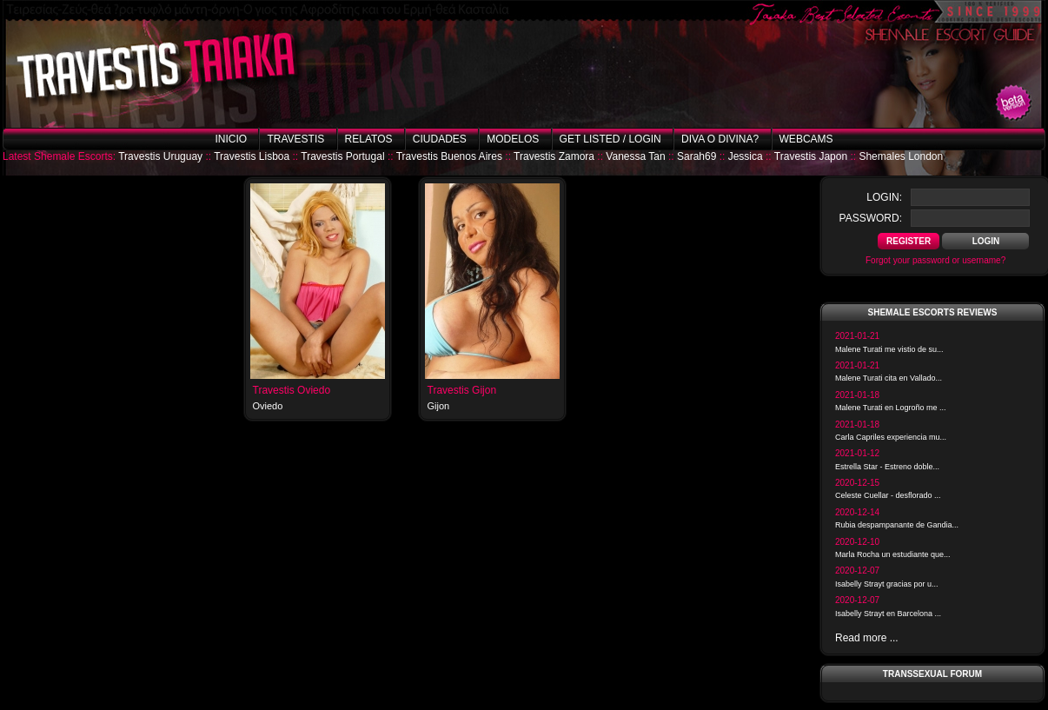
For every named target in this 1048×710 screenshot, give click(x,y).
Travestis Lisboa (251, 156)
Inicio (231, 139)
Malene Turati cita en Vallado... (888, 378)
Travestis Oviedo (292, 390)
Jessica (745, 156)
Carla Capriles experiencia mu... (890, 437)
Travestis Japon (810, 156)
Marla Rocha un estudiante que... (893, 554)
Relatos (369, 139)
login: (884, 197)
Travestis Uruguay (160, 156)
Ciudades (440, 139)
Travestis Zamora (554, 156)
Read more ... (867, 638)
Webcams (806, 139)
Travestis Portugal (342, 156)
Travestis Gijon (462, 390)
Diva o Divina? (720, 139)
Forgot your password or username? (935, 260)
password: (870, 218)
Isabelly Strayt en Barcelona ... (888, 613)
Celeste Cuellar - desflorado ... (888, 495)
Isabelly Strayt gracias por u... (887, 584)
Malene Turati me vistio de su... (889, 349)
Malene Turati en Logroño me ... (890, 407)
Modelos (513, 139)
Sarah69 (696, 156)
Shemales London (901, 156)
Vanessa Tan (635, 156)
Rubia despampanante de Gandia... (896, 525)
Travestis (295, 139)
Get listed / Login (610, 139)
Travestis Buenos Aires (449, 156)
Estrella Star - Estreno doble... (887, 466)
